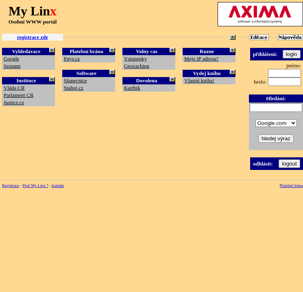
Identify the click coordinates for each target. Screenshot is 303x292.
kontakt (58, 185)
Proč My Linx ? (35, 185)
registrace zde (32, 37)
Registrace (10, 185)
